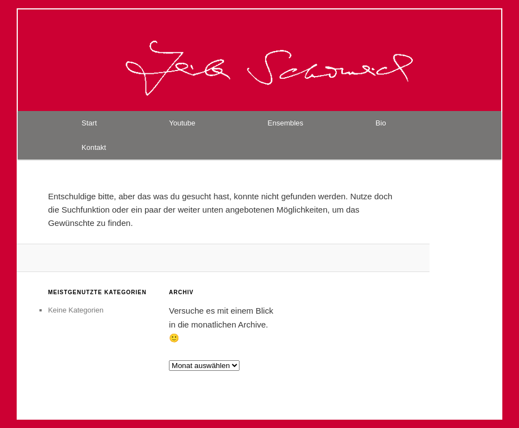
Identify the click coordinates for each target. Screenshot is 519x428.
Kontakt (94, 147)
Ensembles (285, 123)
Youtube (182, 123)
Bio (381, 123)
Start (89, 123)
